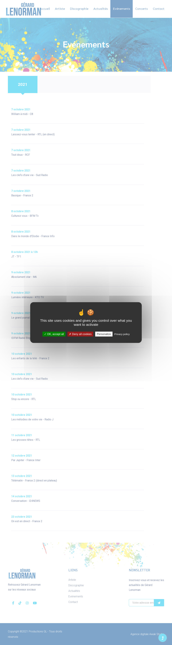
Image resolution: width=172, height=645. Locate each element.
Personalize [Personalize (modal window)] (104, 334)
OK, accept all (54, 334)
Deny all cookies (80, 334)
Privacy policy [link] (122, 334)
